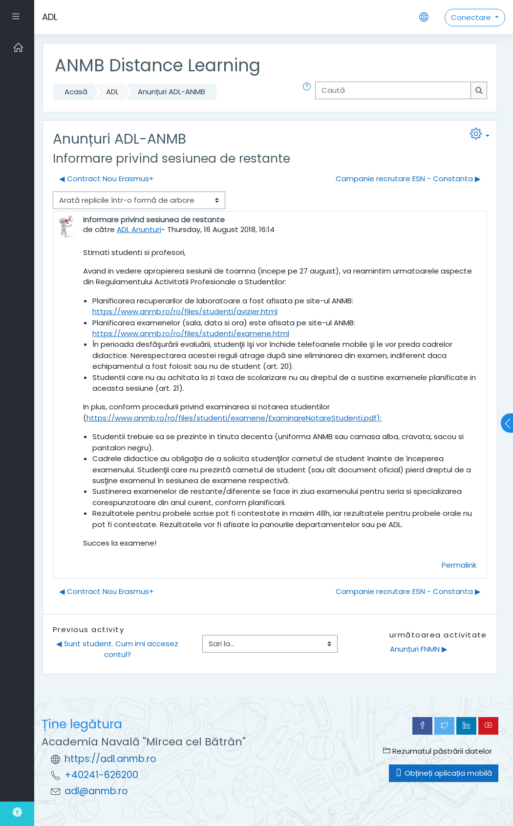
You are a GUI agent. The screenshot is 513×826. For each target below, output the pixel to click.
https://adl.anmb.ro (110, 758)
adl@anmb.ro (96, 791)
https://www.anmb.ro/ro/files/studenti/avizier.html (185, 311)
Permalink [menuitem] (459, 565)
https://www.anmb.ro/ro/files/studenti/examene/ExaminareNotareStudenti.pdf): (234, 418)
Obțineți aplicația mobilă (443, 773)
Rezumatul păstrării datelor (437, 751)
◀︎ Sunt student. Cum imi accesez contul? (118, 648)
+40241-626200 (101, 775)
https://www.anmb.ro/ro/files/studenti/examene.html (190, 333)
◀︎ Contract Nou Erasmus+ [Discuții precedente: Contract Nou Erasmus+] (106, 178)
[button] (308, 92)
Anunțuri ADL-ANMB (171, 91)
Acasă (75, 91)
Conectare (472, 17)
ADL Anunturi (139, 229)
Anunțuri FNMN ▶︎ (419, 649)
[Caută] (393, 90)
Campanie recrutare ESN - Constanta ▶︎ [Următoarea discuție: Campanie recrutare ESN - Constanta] (408, 178)
